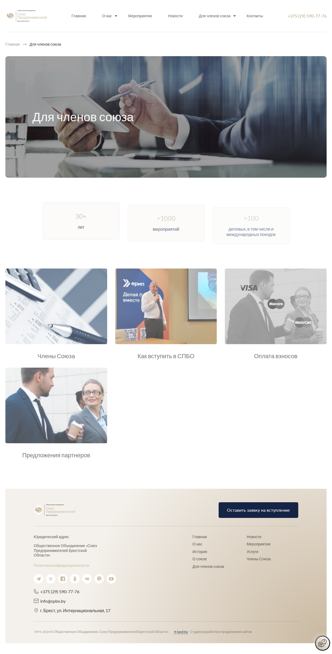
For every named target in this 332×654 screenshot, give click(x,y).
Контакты (254, 16)
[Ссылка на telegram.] (38, 579)
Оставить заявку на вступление (258, 510)
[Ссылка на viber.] (99, 579)
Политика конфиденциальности (61, 565)
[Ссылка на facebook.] (62, 579)
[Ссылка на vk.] (87, 579)
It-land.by (181, 632)
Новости (175, 16)
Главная (79, 16)
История (199, 551)
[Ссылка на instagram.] (50, 579)
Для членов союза (214, 16)
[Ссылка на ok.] (75, 579)
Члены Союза (259, 559)
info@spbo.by (53, 601)
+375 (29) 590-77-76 (307, 15)
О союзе (199, 559)
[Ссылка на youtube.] (111, 579)
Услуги (252, 551)
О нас (107, 16)
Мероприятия (140, 16)
